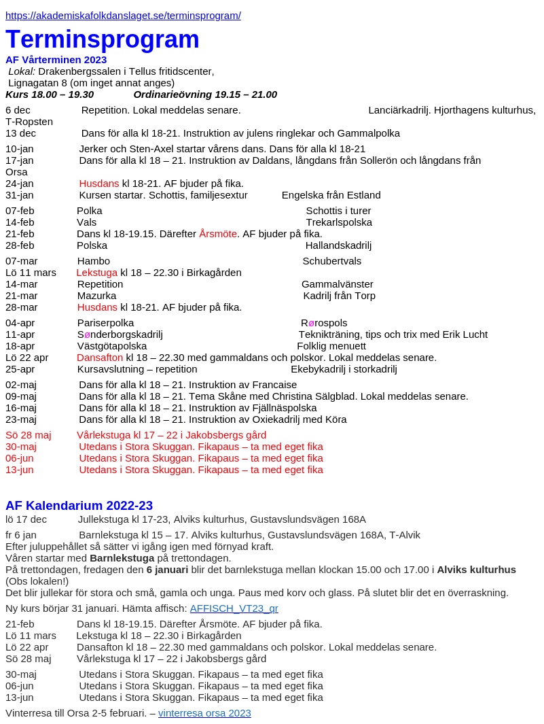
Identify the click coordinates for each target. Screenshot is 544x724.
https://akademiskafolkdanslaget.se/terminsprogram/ (123, 15)
